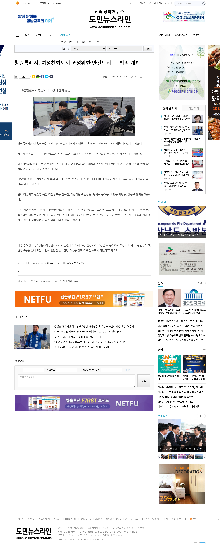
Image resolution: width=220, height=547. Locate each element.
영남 (90, 42)
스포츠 (51, 35)
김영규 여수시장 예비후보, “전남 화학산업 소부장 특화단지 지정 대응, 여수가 (94, 326)
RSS (193, 519)
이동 (148, 49)
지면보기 (152, 3)
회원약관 (98, 519)
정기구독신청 (85, 519)
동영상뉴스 (181, 35)
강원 (70, 42)
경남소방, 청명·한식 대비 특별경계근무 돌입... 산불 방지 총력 (182, 235)
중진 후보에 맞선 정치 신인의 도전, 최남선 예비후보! (81, 347)
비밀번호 (51, 370)
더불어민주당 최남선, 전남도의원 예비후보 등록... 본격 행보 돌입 (88, 331)
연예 (38, 35)
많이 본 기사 (170, 108)
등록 (144, 381)
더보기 (200, 283)
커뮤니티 (164, 35)
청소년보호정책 (131, 519)
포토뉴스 (198, 35)
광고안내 (31, 519)
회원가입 (142, 3)
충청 (84, 42)
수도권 (63, 42)
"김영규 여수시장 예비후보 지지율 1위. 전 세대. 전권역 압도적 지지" (89, 342)
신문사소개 (19, 519)
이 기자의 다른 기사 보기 (74, 263)
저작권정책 (170, 519)
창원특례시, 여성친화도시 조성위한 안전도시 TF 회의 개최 (77, 63)
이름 (19, 370)
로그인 (132, 3)
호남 (77, 42)
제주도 (98, 42)
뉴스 (27, 35)
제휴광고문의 (44, 519)
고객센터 (182, 519)
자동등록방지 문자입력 (89, 370)
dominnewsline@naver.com (45, 263)
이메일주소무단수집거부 (152, 519)
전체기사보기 (164, 3)
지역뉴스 (65, 35)
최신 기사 (193, 108)
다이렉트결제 (70, 519)
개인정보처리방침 (113, 519)
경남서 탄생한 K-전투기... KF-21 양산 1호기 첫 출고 (182, 449)
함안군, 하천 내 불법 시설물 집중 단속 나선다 (77, 336)
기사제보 (57, 519)
